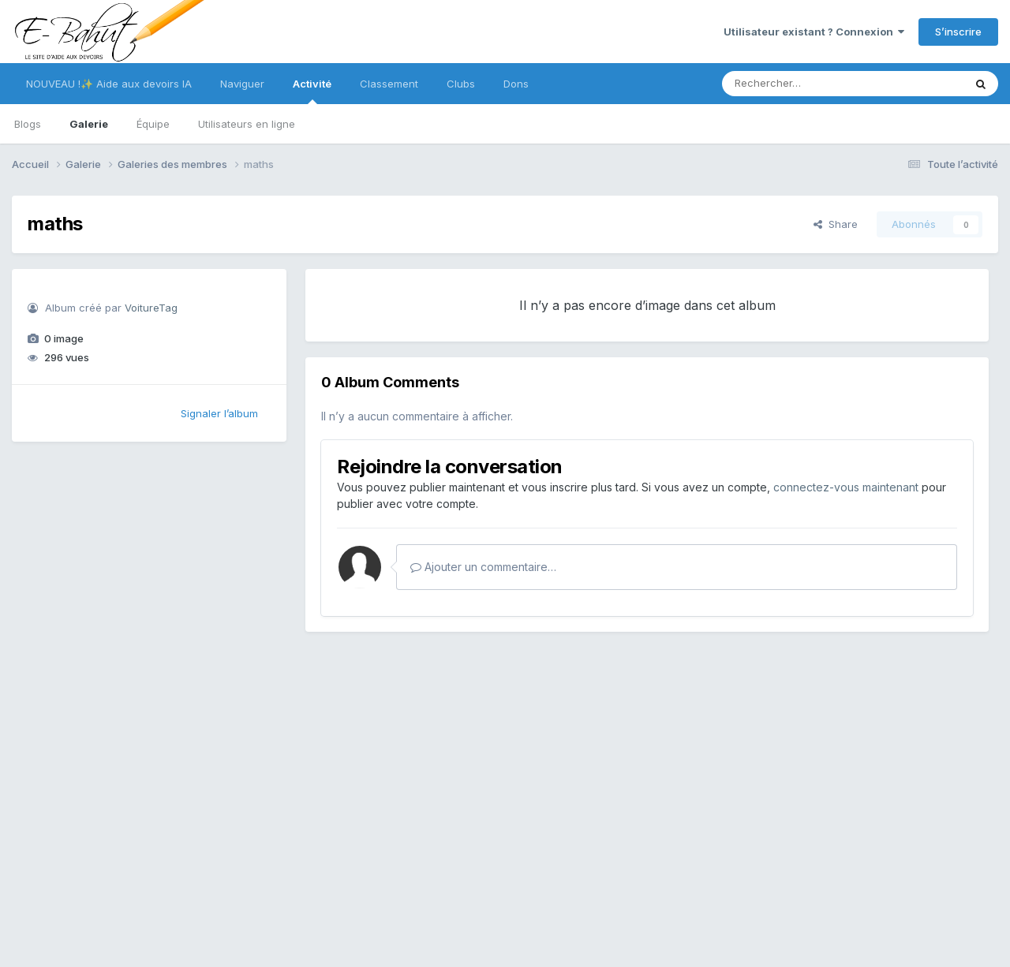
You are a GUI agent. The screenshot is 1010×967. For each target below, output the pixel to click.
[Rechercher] (797, 83)
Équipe (153, 124)
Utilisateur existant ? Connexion (814, 31)
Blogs (27, 124)
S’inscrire (958, 31)
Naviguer (242, 83)
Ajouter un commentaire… (483, 566)
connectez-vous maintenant (845, 487)
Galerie (88, 124)
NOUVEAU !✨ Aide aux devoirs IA (109, 83)
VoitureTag (151, 307)
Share (836, 224)
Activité (312, 90)
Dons (516, 83)
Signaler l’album (219, 413)
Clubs (461, 83)
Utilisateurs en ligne (246, 124)
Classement (389, 83)
